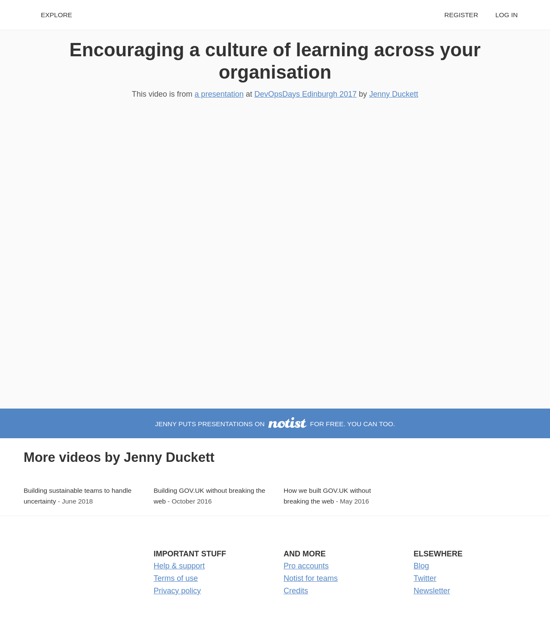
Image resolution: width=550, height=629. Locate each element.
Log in (506, 14)
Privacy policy (177, 590)
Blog (421, 566)
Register (461, 14)
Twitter (425, 578)
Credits (296, 590)
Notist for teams (311, 578)
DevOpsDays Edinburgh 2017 (305, 94)
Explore (56, 14)
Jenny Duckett (393, 94)
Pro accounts (306, 566)
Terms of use (176, 578)
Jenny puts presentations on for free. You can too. (275, 423)
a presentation (219, 94)
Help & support (179, 566)
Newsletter (432, 590)
